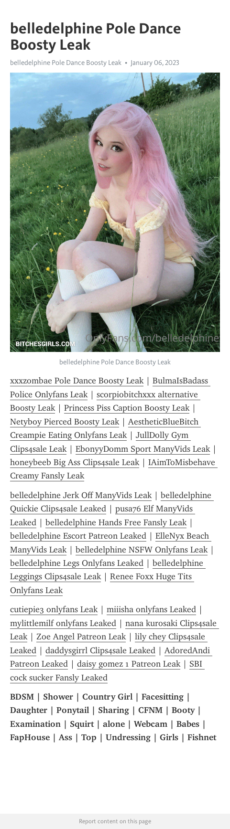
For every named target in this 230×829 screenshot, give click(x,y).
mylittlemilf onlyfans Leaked (63, 623)
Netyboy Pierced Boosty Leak (64, 421)
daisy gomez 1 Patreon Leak (128, 664)
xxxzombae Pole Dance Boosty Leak (76, 380)
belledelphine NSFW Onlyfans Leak (142, 549)
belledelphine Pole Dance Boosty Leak (65, 62)
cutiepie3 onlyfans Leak (54, 609)
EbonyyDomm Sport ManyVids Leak (143, 449)
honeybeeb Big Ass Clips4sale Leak (74, 462)
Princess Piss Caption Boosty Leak (126, 408)
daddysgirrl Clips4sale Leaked (100, 650)
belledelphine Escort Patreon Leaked (78, 536)
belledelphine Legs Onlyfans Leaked (76, 563)
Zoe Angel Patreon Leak (81, 636)
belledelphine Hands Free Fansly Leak (115, 522)
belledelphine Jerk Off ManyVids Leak (81, 495)
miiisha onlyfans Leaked (151, 609)
